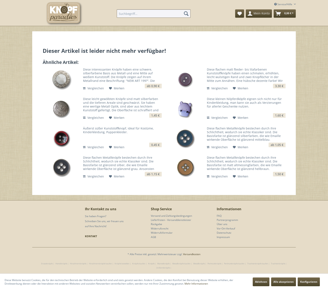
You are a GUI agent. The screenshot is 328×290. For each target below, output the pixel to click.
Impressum (223, 237)
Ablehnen (261, 282)
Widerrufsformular (162, 232)
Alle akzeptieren (283, 282)
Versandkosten (191, 254)
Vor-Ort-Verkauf (226, 228)
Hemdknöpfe (61, 263)
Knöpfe (151, 263)
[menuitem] (154, 13)
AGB (153, 237)
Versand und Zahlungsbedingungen (171, 216)
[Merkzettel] (239, 13)
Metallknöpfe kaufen (181, 263)
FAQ (219, 216)
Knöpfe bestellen (122, 263)
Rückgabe (156, 224)
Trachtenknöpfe (278, 263)
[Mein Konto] (259, 13)
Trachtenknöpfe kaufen (257, 263)
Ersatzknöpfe (47, 263)
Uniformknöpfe (163, 267)
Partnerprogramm (227, 220)
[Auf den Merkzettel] (116, 88)
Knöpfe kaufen (138, 263)
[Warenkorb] (285, 13)
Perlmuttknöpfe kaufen (234, 263)
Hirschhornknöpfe (78, 263)
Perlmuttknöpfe (214, 263)
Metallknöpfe (199, 263)
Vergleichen (93, 88)
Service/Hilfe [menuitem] (283, 4)
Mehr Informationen (196, 283)
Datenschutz (224, 232)
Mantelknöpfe (163, 263)
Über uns (222, 224)
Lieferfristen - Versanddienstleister (171, 220)
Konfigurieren (308, 282)
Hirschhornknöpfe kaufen (100, 263)
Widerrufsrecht (159, 228)
